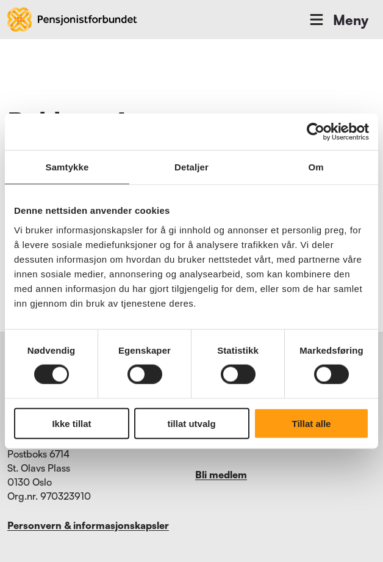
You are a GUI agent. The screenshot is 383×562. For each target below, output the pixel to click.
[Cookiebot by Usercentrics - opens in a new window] (315, 132)
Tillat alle (311, 423)
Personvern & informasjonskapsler (88, 525)
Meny (337, 19)
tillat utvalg (191, 423)
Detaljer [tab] (191, 167)
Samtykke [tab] (67, 167)
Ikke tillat (71, 423)
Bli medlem (221, 475)
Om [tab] (315, 167)
